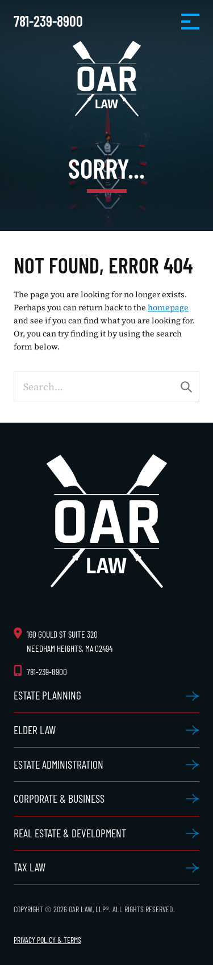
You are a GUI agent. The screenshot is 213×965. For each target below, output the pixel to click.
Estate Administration (58, 764)
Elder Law (35, 729)
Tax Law (29, 867)
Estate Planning (47, 695)
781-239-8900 (48, 21)
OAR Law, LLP (107, 78)
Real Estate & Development (70, 833)
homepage (168, 307)
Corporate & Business (59, 798)
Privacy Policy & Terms (47, 940)
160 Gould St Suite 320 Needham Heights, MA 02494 (69, 641)
